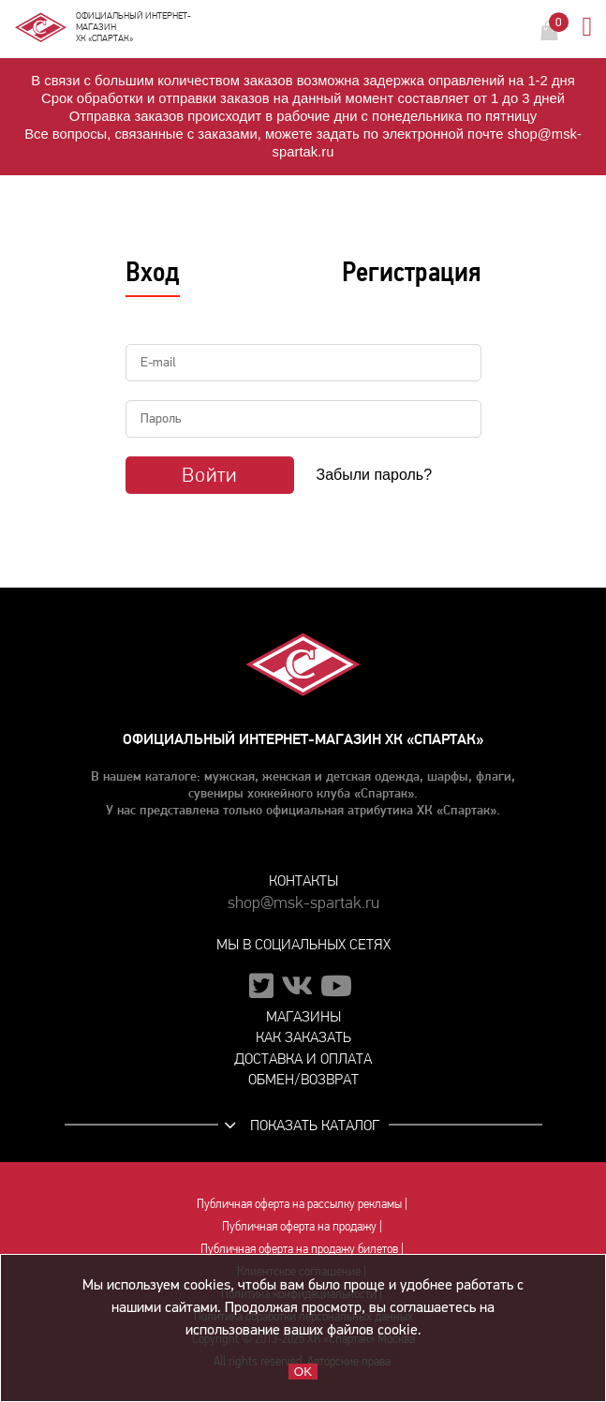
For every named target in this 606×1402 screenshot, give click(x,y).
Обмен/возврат (303, 1079)
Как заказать (303, 1037)
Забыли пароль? (375, 475)
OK (303, 1372)
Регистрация (411, 272)
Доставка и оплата (303, 1058)
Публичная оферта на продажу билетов (299, 1248)
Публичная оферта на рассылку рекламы (299, 1203)
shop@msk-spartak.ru (303, 903)
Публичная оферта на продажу (299, 1225)
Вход (153, 272)
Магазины (303, 1016)
